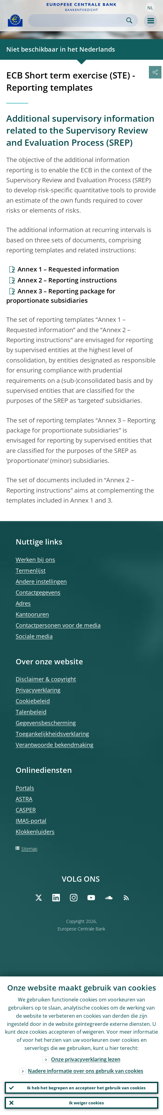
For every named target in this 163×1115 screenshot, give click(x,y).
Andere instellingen (41, 581)
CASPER (26, 809)
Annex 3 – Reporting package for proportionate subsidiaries (60, 296)
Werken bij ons (35, 559)
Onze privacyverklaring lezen (85, 1059)
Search (129, 20)
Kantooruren (32, 614)
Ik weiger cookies (86, 1103)
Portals (25, 788)
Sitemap (29, 849)
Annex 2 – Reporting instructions (67, 280)
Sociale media (34, 636)
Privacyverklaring (38, 690)
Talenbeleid (31, 712)
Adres (23, 603)
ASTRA (24, 799)
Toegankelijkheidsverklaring (52, 733)
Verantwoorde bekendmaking (54, 744)
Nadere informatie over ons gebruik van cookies (85, 1070)
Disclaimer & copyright (46, 679)
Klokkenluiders (35, 831)
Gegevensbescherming (46, 723)
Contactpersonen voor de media (58, 625)
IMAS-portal (31, 820)
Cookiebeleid (33, 701)
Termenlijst (30, 570)
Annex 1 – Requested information (68, 269)
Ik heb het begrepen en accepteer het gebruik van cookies (86, 1088)
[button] (150, 7)
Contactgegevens (38, 592)
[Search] (78, 20)
